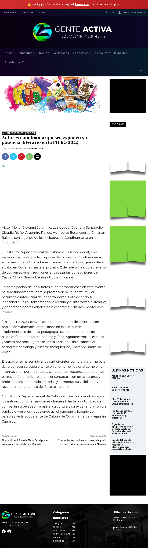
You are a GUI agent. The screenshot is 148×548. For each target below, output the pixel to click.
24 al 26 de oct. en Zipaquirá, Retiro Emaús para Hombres (122, 401)
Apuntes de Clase (13, 133)
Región (31, 133)
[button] (141, 71)
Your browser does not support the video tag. (128, 94)
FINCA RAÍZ (118, 124)
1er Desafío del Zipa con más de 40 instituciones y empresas (121, 414)
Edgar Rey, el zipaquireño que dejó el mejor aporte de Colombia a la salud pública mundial (122, 429)
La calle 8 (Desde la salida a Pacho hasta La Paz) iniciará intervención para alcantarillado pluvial (122, 445)
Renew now (82, 4)
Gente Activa (36, 148)
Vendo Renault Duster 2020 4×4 (122, 377)
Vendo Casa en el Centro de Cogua (120, 388)
